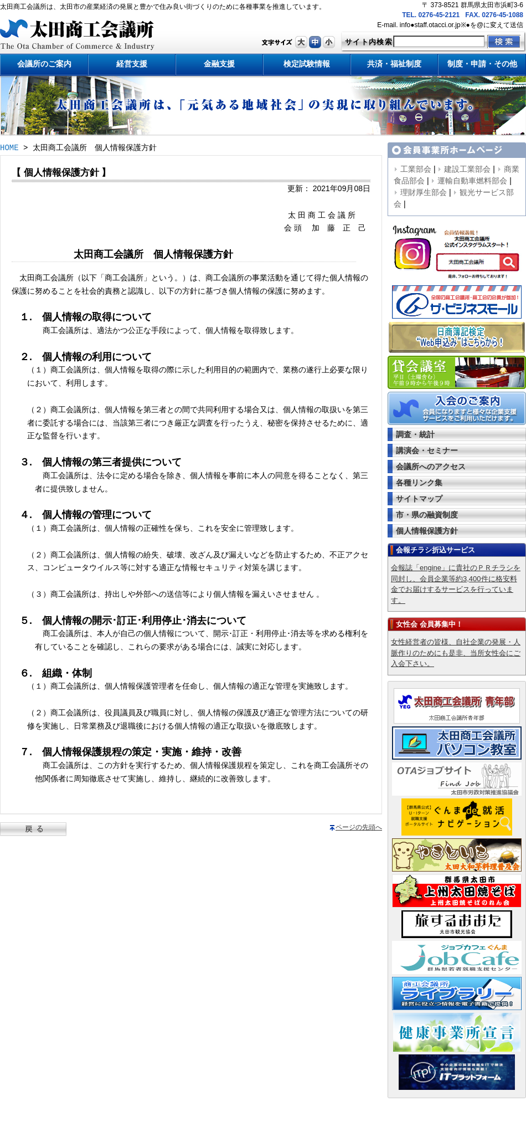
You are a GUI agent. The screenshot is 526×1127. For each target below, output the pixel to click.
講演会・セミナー (427, 450)
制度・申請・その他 (482, 63)
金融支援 (219, 63)
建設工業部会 (467, 169)
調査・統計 (415, 434)
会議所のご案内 (44, 63)
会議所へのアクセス (431, 466)
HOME (9, 148)
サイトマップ (419, 498)
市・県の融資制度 (427, 514)
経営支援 (131, 63)
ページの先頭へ (359, 827)
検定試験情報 (306, 63)
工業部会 (415, 169)
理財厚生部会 (423, 192)
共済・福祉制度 (394, 63)
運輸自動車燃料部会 (472, 180)
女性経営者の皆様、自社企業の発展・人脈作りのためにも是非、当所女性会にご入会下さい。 (455, 653)
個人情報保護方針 (427, 530)
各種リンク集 (419, 482)
